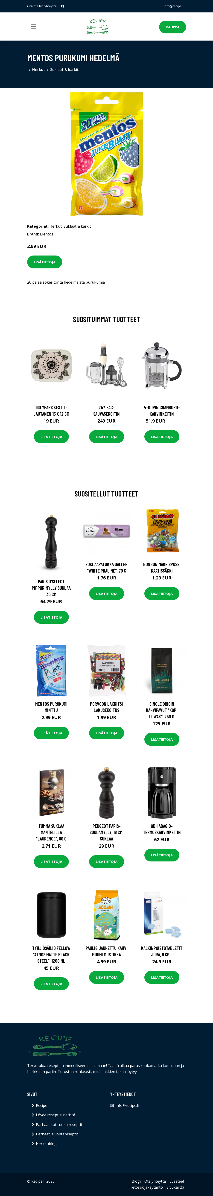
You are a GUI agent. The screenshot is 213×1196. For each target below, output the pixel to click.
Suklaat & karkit (64, 69)
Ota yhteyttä (155, 1181)
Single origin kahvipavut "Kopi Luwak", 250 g (162, 710)
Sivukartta (175, 1187)
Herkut (38, 69)
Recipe (41, 1105)
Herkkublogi (47, 1143)
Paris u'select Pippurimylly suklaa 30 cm (51, 588)
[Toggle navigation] (33, 26)
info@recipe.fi (174, 6)
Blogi (136, 1181)
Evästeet (176, 1181)
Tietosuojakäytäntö (146, 1187)
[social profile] (62, 6)
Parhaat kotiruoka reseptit (59, 1124)
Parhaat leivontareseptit (57, 1134)
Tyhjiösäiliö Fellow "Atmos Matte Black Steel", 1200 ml (51, 954)
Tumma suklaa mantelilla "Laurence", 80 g (51, 832)
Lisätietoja (44, 262)
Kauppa (172, 27)
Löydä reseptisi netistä (55, 1114)
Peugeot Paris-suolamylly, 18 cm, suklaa (106, 832)
